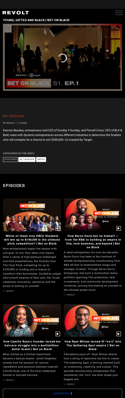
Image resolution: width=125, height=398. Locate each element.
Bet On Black (13, 116)
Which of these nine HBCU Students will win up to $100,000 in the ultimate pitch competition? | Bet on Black (32, 239)
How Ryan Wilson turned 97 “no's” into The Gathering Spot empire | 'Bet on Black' (93, 345)
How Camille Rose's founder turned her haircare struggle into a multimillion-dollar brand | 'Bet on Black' (32, 345)
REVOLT (11, 123)
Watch (41, 159)
